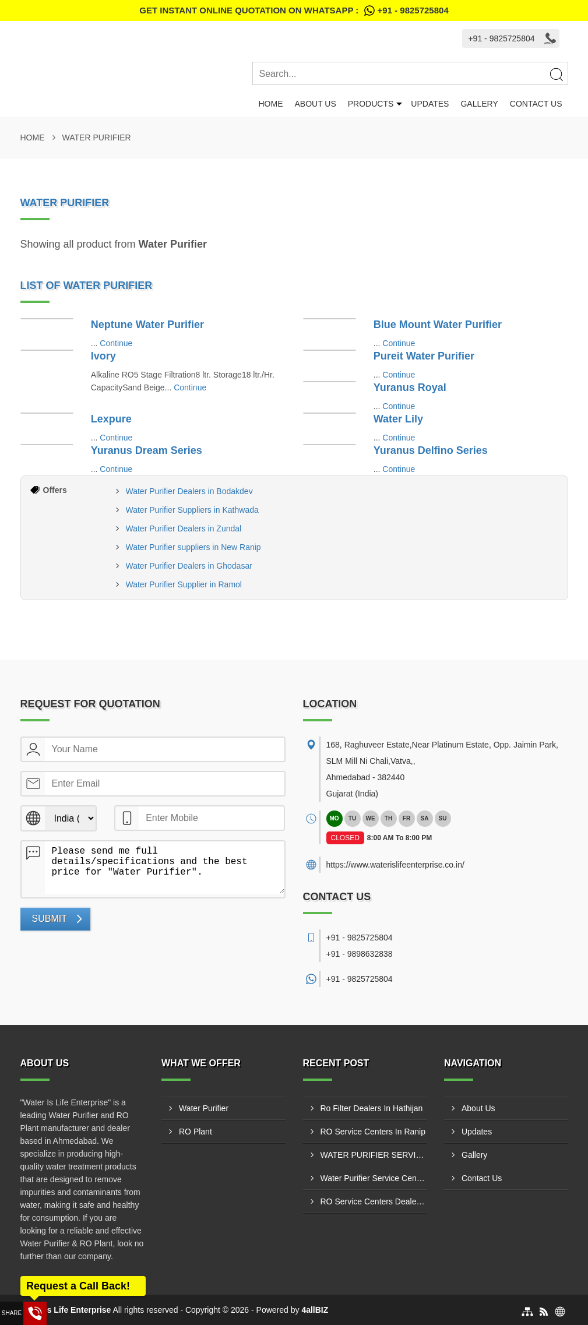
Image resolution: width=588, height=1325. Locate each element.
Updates (430, 103)
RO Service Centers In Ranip (373, 1131)
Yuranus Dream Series (146, 450)
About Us (315, 103)
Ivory (103, 356)
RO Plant (195, 1131)
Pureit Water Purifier (424, 356)
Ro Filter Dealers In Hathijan (372, 1108)
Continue (116, 343)
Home (270, 103)
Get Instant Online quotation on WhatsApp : (293, 10)
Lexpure (111, 419)
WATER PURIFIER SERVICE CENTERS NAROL (374, 1155)
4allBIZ (314, 1310)
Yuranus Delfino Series (431, 450)
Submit (49, 919)
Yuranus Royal (410, 387)
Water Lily (398, 419)
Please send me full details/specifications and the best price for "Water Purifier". (164, 867)
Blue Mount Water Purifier (438, 324)
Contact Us (536, 103)
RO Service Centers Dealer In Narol (374, 1201)
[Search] (556, 74)
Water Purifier (203, 1108)
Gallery (479, 103)
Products (371, 103)
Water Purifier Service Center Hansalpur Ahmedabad (374, 1178)
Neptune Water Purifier (147, 324)
